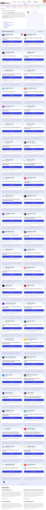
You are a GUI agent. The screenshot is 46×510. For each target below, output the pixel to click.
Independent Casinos (20, 6)
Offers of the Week (6, 26)
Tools (26, 4)
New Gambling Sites (37, 6)
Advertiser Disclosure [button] (23, 484)
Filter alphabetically (40, 31)
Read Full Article (4, 498)
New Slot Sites (32, 6)
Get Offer (12, 41)
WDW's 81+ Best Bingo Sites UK (8, 22)
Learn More (36, 2)
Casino (24, 2)
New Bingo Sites (26, 6)
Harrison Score (35, 11)
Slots (19, 2)
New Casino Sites (8, 6)
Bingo (15, 2)
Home (1, 8)
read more (20, 318)
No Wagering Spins (14, 6)
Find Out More (6, 23)
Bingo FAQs (5, 27)
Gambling (29, 2)
